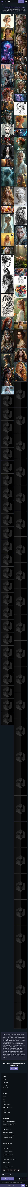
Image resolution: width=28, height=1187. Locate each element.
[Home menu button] (2, 1)
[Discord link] (4, 1170)
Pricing (4, 1096)
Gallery (4, 1079)
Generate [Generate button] (10, 1185)
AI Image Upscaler (7, 1127)
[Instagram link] (8, 1170)
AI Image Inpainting (7, 1137)
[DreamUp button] (23, 1185)
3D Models (5, 1082)
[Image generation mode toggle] (7, 1178)
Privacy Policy (6, 1110)
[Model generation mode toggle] (20, 1178)
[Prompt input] (14, 1182)
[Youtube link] (18, 1170)
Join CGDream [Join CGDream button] (14, 1068)
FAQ (4, 1102)
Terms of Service (6, 1112)
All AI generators (6, 1162)
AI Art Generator (6, 1129)
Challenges (5, 1085)
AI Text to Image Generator (9, 1121)
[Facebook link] (11, 1170)
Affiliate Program (6, 1104)
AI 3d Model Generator (8, 1132)
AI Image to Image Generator (9, 1124)
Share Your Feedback (7, 1107)
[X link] (15, 1170)
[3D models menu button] (9, 1)
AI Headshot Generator (8, 1154)
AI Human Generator (7, 1157)
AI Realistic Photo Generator (9, 1159)
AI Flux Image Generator (8, 1135)
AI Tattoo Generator (7, 1149)
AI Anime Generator (7, 1143)
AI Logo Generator (7, 1146)
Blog (4, 1099)
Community (5, 1088)
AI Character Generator (8, 1151)
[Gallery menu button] (5, 1)
